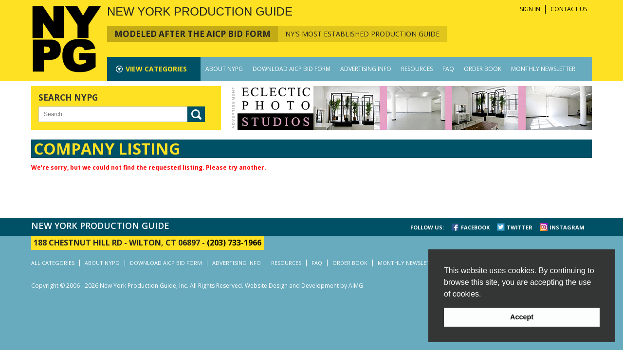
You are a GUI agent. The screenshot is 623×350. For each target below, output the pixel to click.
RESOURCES (417, 69)
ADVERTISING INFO (365, 69)
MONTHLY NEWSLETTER (543, 69)
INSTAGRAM (567, 227)
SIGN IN (530, 9)
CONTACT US (568, 9)
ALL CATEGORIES (52, 262)
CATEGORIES (156, 68)
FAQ (448, 69)
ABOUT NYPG (224, 69)
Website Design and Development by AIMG (304, 285)
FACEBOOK (475, 227)
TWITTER (519, 227)
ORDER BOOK (482, 69)
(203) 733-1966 (234, 242)
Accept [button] (521, 317)
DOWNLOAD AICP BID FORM (291, 69)
